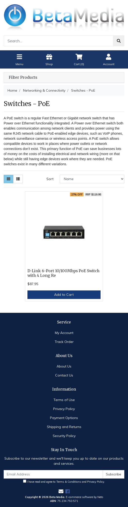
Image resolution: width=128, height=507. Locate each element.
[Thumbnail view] (8, 179)
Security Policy (64, 436)
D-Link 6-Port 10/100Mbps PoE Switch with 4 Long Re (63, 273)
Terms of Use (64, 400)
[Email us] (61, 491)
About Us (64, 366)
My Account (64, 333)
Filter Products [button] (23, 77)
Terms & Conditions (68, 481)
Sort (49, 179)
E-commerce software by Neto (84, 497)
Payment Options (64, 418)
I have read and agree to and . (64, 481)
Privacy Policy (64, 409)
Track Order (64, 342)
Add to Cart (64, 294)
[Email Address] (53, 474)
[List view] (18, 179)
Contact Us (64, 375)
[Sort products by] (92, 179)
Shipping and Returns (64, 427)
